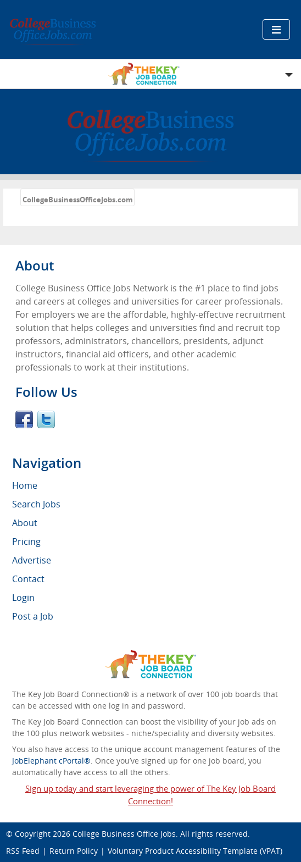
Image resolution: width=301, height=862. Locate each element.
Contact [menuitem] (28, 579)
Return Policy (73, 851)
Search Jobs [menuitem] (36, 504)
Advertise (31, 560)
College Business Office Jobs (124, 833)
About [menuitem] (24, 523)
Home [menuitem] (24, 485)
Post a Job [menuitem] (32, 616)
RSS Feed (23, 851)
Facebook (24, 419)
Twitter (46, 419)
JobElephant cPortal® (51, 760)
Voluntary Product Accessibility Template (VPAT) (195, 851)
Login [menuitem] (23, 598)
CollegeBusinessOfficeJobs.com (78, 200)
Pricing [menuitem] (26, 541)
